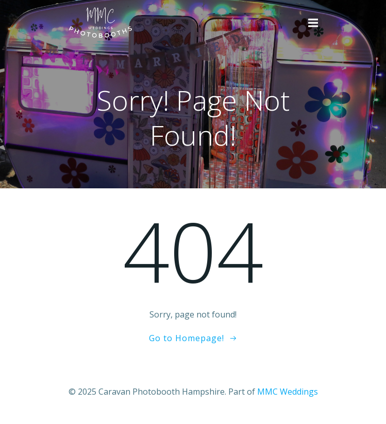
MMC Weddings (287, 391)
